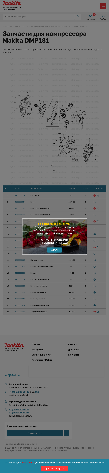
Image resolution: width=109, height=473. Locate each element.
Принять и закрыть (55, 468)
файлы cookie (28, 462)
